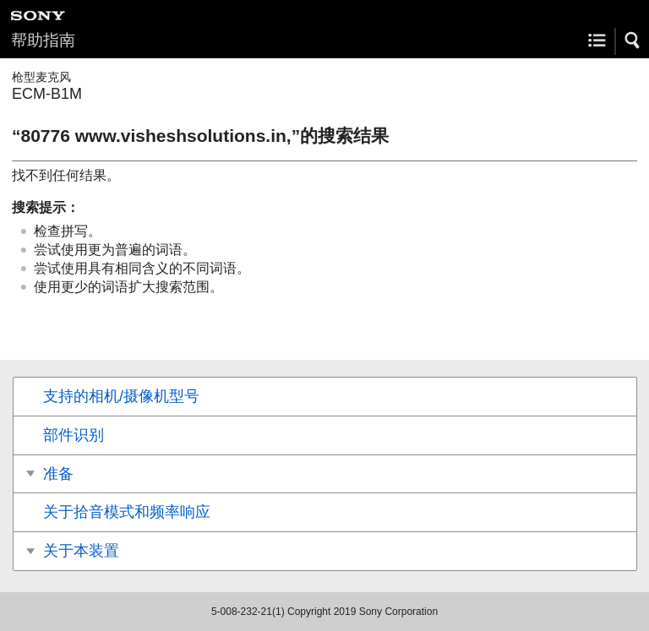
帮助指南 (43, 40)
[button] (633, 40)
